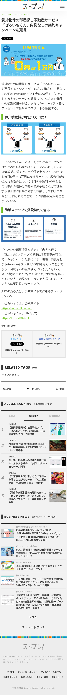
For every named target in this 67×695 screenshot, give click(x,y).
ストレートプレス (33, 627)
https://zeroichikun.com (16, 308)
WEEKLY (33, 416)
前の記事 (6, 389)
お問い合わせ (27, 677)
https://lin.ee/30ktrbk (15, 318)
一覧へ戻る (33, 389)
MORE (33, 617)
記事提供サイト (10, 677)
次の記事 (61, 389)
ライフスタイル (10, 374)
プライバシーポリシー (28, 672)
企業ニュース (57, 677)
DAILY (12, 416)
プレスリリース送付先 (51, 672)
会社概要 (10, 672)
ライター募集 (42, 677)
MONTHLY (55, 416)
